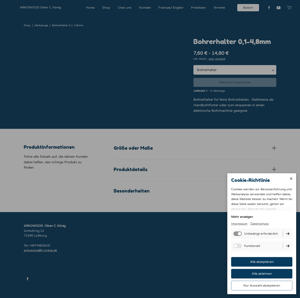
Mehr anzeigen (242, 217)
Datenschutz (259, 224)
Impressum (239, 224)
